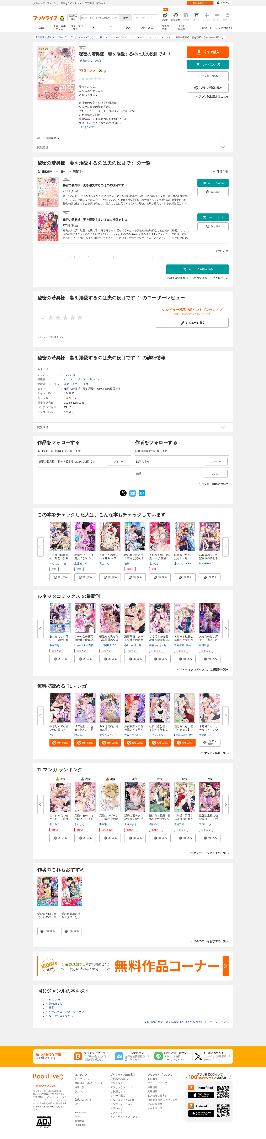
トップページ (82, 1079)
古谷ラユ (129, 735)
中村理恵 (54, 645)
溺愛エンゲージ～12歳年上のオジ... (108, 819)
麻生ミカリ (192, 645)
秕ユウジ (154, 563)
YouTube (79, 1120)
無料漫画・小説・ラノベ (88, 1083)
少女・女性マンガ (77, 27)
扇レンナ (179, 563)
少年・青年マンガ (59, 27)
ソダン (153, 735)
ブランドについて (157, 1083)
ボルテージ (142, 735)
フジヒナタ (205, 824)
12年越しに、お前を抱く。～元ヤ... (84, 730)
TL (111, 27)
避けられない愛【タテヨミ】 (183, 728)
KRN (188, 563)
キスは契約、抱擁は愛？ (108, 728)
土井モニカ (80, 563)
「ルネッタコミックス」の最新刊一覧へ (204, 669)
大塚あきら (130, 824)
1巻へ (62, 171)
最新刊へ (78, 171)
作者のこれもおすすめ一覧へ (211, 941)
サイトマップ (155, 1108)
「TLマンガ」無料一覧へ (213, 753)
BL (94, 27)
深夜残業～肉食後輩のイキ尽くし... (133, 730)
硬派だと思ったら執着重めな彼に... (108, 640)
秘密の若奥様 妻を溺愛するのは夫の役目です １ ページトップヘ (186, 1021)
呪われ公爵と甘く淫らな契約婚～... (133, 558)
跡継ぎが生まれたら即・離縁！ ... (183, 558)
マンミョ (104, 735)
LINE (77, 1103)
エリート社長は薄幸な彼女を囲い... (183, 640)
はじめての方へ (209, 28)
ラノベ (129, 27)
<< (69, 257)
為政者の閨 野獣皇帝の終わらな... (208, 558)
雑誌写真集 (181, 27)
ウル (51, 735)
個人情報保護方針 (157, 1095)
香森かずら (155, 645)
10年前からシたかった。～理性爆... (59, 819)
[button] (60, 577)
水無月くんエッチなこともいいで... (208, 730)
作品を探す (116, 1083)
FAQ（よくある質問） (122, 1099)
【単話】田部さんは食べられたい (183, 819)
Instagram (80, 1112)
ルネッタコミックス (76, 384)
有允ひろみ (145, 645)
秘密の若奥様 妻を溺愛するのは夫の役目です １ (95, 185)
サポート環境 (117, 1095)
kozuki (77, 645)
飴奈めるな (86, 60)
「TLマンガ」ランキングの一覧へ (208, 853)
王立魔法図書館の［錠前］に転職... (58, 558)
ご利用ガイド (226, 28)
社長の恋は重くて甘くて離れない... (158, 730)
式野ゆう (204, 735)
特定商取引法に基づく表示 (162, 1099)
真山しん (104, 563)
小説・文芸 (146, 27)
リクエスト (116, 1112)
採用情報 (153, 1087)
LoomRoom (180, 735)
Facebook (80, 1124)
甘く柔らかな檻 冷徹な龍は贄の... (160, 638)
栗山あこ (54, 824)
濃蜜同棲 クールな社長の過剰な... (133, 640)
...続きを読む (87, 127)
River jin (193, 735)
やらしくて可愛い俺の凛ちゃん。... (58, 730)
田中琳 (103, 824)
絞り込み (73, 18)
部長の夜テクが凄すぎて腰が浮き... (133, 819)
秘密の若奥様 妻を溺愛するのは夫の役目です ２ (95, 219)
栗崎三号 (179, 824)
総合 (41, 27)
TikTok (78, 1116)
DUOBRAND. (206, 563)
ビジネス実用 (164, 27)
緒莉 (98, 60)
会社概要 (153, 1079)
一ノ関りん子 (106, 645)
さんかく (79, 824)
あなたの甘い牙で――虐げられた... (58, 640)
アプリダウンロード (121, 1087)
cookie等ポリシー (157, 1104)
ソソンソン (117, 735)
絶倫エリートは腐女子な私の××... (83, 558)
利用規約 (153, 1091)
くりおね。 (55, 563)
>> (196, 257)
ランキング (81, 1091)
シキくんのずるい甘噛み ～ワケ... (108, 558)
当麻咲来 (69, 563)
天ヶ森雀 (88, 645)
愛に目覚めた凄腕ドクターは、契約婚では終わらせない (71, 918)
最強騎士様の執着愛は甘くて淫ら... (208, 819)
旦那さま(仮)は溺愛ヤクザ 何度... (159, 556)
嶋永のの (154, 824)
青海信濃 (179, 645)
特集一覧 (80, 1087)
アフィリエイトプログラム (125, 1116)
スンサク (164, 735)
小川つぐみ (130, 645)
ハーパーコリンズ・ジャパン (81, 379)
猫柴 (126, 563)
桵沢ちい (79, 735)
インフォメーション (121, 1104)
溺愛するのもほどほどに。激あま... (83, 819)
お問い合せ (116, 1108)
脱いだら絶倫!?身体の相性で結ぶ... (159, 817)
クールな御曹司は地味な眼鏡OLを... (84, 640)
